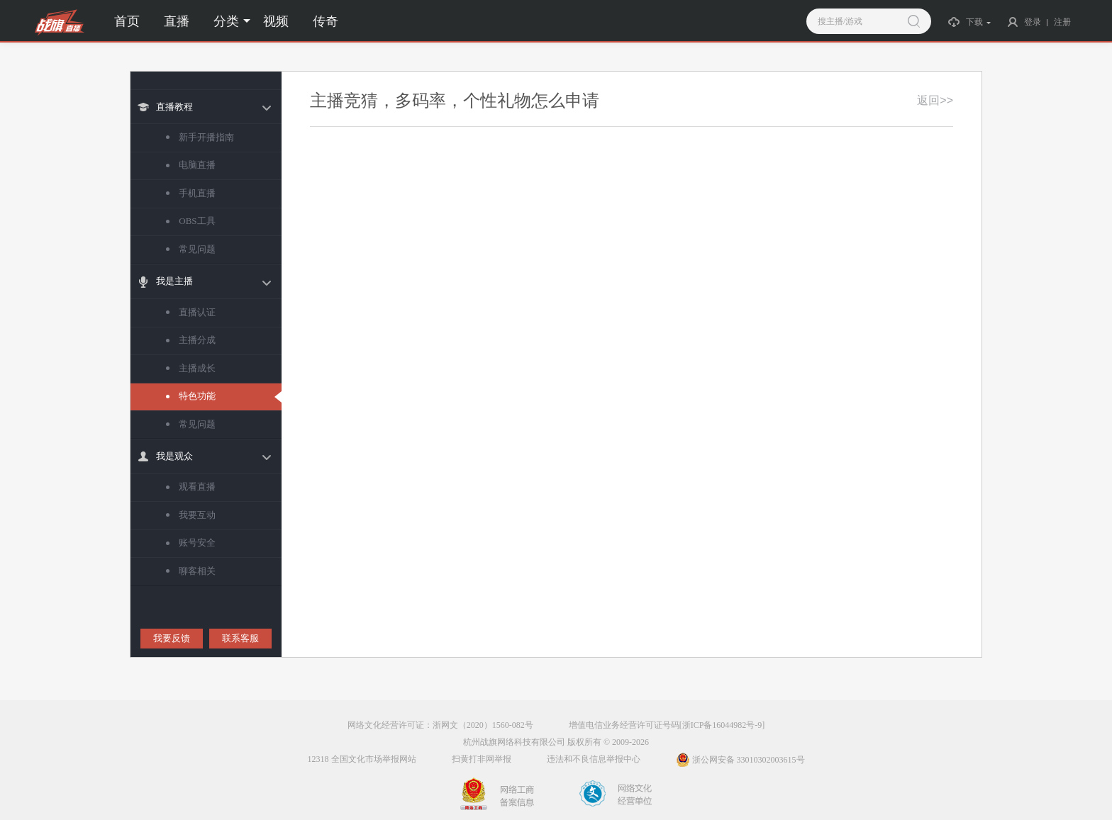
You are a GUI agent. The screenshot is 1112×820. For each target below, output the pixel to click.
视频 (276, 21)
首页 (127, 21)
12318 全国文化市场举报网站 (362, 759)
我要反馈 (171, 638)
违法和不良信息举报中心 (593, 759)
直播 (176, 21)
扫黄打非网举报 (481, 759)
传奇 (325, 21)
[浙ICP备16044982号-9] (722, 725)
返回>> (935, 100)
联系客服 (240, 638)
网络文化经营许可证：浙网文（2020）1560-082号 (440, 725)
